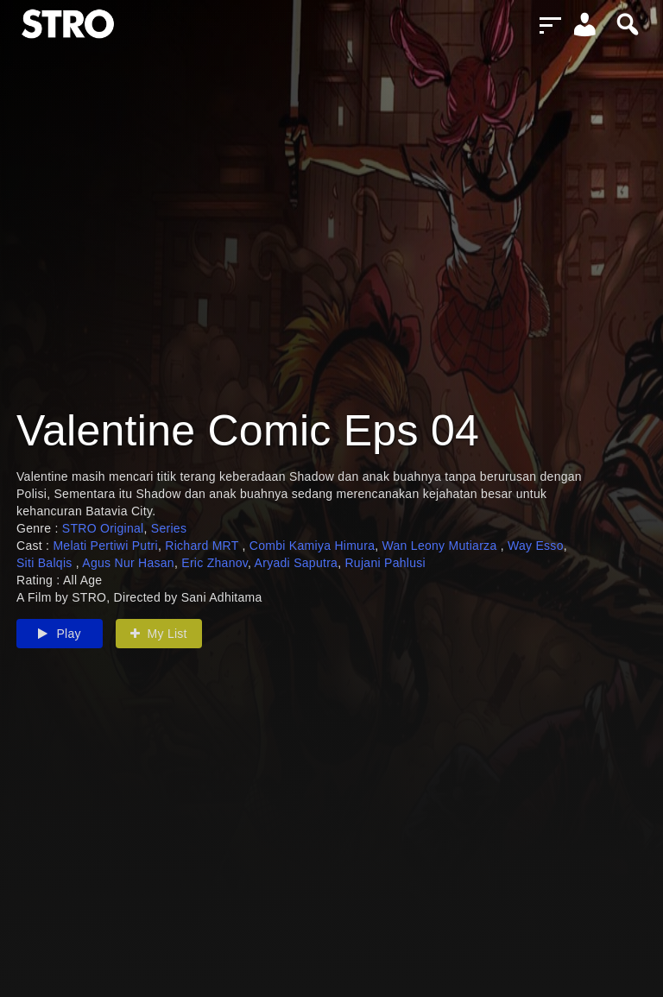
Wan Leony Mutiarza (441, 545)
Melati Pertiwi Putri (105, 545)
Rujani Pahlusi (384, 563)
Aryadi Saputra (296, 563)
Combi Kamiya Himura (312, 545)
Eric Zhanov (214, 563)
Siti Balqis (46, 563)
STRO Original (103, 528)
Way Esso (536, 545)
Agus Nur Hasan (128, 563)
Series (168, 528)
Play (59, 633)
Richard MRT (203, 545)
